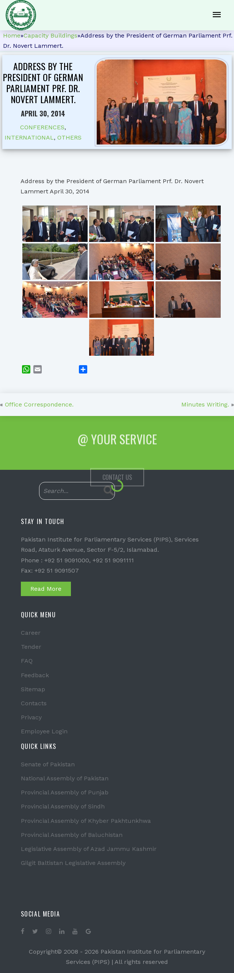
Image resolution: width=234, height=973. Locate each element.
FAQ (27, 660)
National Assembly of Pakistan (64, 778)
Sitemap (33, 689)
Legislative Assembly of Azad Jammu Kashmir (89, 848)
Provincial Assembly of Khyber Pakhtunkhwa (86, 820)
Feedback (35, 675)
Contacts (34, 703)
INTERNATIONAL (29, 137)
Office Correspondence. (39, 404)
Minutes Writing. (205, 404)
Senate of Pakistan (48, 764)
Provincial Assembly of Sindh (63, 806)
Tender (31, 646)
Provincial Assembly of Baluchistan (71, 834)
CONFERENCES (42, 127)
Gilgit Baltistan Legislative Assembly (73, 862)
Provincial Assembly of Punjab (64, 792)
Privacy (31, 717)
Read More (45, 588)
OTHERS (69, 137)
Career (31, 632)
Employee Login (44, 731)
